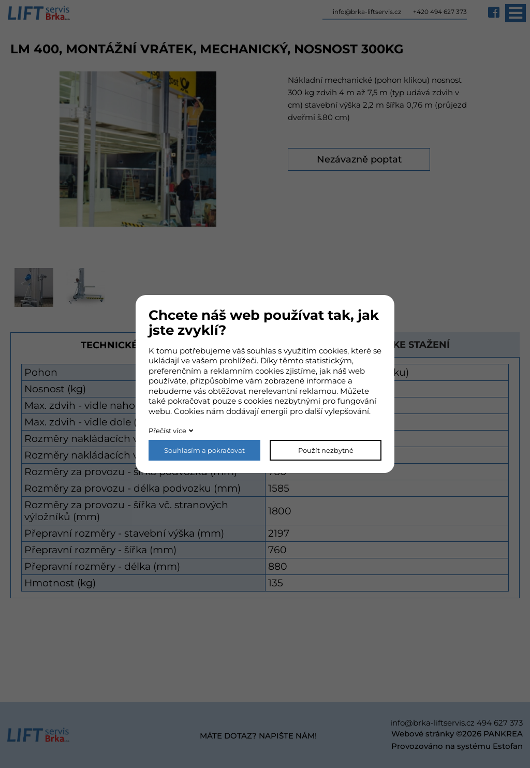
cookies (333, 351)
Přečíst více (167, 430)
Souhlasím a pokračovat (204, 450)
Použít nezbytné (326, 450)
